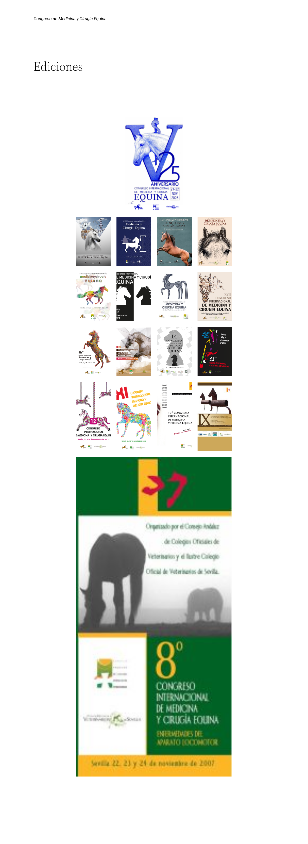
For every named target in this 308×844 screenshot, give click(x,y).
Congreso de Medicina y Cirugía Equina (70, 18)
